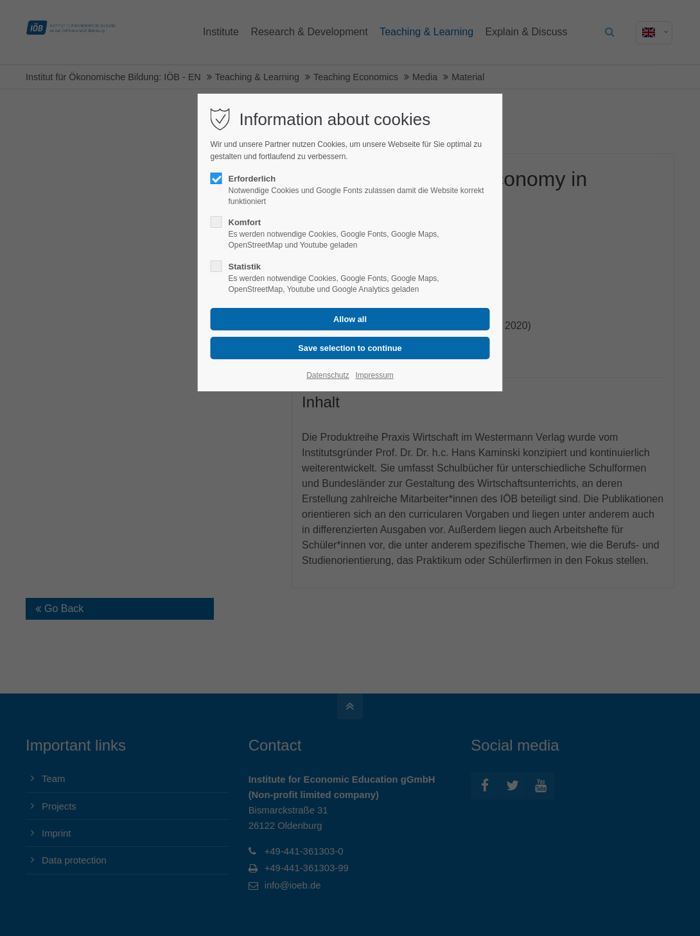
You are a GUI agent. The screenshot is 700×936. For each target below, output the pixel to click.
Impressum (374, 375)
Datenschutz (327, 375)
